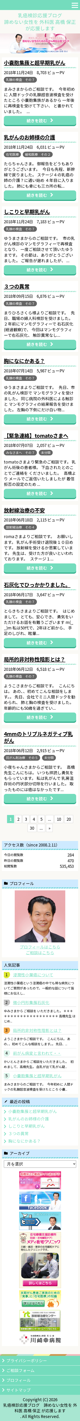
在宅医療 (12, 154)
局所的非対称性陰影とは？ (37, 1030)
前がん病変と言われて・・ (37, 1053)
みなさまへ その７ (20, 452)
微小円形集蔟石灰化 (31, 1002)
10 (59, 819)
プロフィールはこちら (40, 947)
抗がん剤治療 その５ (22, 757)
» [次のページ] (49, 828)
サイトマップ (18, 1390)
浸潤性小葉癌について (33, 975)
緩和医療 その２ (38, 154)
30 (32, 828)
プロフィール (18, 1380)
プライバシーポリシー (26, 1360)
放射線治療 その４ (20, 527)
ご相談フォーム (20, 1370)
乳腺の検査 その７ (20, 79)
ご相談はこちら (40, 952)
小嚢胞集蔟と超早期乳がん (37, 1075)
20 (69, 819)
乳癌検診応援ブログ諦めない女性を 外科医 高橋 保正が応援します (40, 22)
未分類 (46, 452)
